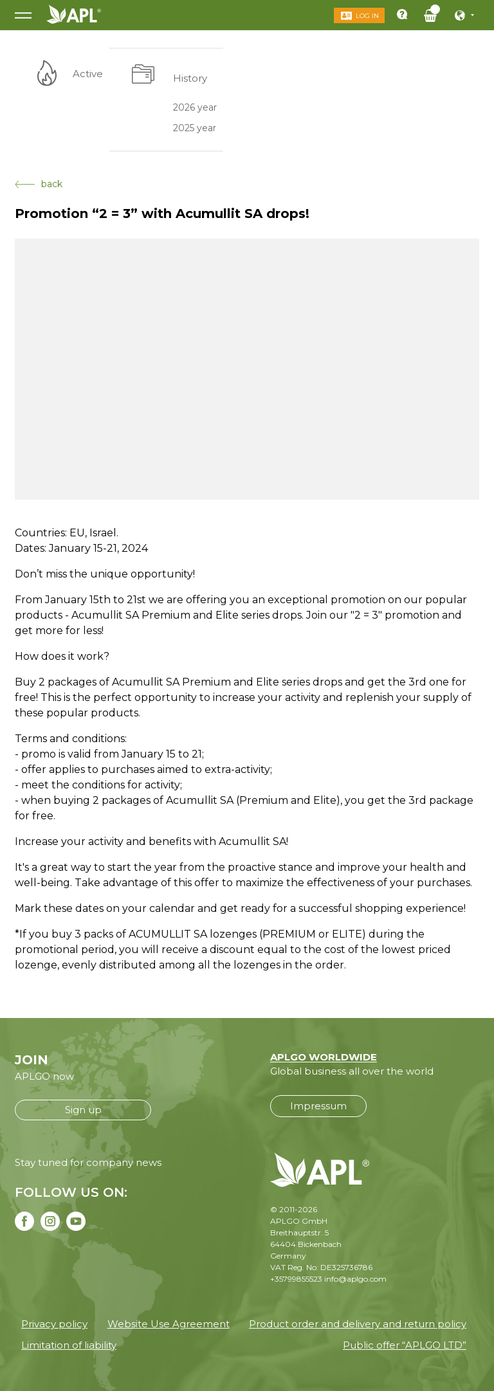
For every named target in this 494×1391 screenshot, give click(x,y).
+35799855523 (296, 1279)
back (38, 184)
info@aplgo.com (355, 1279)
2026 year (195, 107)
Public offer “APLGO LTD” (404, 1345)
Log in (367, 16)
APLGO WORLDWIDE (323, 1057)
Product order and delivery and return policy (357, 1324)
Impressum (318, 1106)
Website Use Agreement (168, 1324)
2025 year (194, 128)
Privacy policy (54, 1324)
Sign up (83, 1110)
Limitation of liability (68, 1345)
